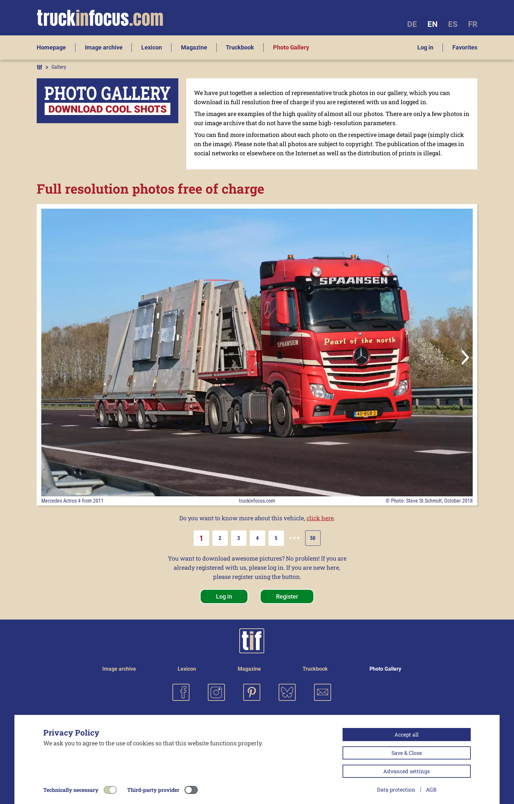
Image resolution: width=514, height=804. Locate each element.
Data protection (396, 789)
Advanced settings (406, 771)
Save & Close (406, 752)
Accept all (406, 734)
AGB (431, 789)
